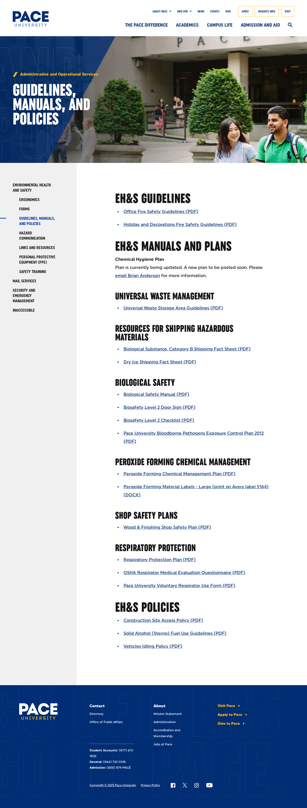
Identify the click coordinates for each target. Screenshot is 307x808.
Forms (24, 209)
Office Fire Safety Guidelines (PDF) (161, 211)
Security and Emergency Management (24, 295)
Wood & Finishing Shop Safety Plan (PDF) (167, 527)
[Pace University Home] (32, 19)
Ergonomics (29, 199)
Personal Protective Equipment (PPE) (37, 260)
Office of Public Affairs (106, 722)
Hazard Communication (32, 236)
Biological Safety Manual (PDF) (156, 394)
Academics (187, 25)
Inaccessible (24, 310)
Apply (245, 11)
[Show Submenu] (169, 11)
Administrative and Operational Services (59, 74)
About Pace (160, 11)
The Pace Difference (146, 25)
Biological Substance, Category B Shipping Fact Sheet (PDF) (187, 349)
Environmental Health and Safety (32, 188)
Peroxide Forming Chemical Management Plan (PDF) (180, 473)
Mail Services (24, 281)
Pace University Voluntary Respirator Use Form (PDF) (179, 585)
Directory (96, 714)
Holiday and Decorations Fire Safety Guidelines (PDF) (180, 224)
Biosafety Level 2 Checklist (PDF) (159, 420)
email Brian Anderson (137, 275)
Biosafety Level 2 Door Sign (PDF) (159, 407)
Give (228, 11)
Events (214, 11)
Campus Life (219, 25)
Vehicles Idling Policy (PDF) (153, 646)
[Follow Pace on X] (185, 785)
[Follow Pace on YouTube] (209, 785)
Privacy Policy (150, 785)
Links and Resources (37, 247)
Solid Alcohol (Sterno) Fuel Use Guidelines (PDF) (175, 633)
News (201, 11)
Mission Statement (168, 714)
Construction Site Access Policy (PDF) (163, 620)
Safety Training (32, 271)
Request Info (266, 11)
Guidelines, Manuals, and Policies (37, 221)
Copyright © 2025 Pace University (112, 785)
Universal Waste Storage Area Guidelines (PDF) (173, 308)
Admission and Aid (260, 25)
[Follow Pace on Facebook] (173, 785)
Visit (288, 11)
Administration (165, 722)
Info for (182, 11)
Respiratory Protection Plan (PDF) (160, 559)
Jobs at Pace (163, 744)
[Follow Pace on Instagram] (196, 785)
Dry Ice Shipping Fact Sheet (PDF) (160, 362)
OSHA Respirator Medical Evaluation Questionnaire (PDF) (184, 572)
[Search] (290, 25)
